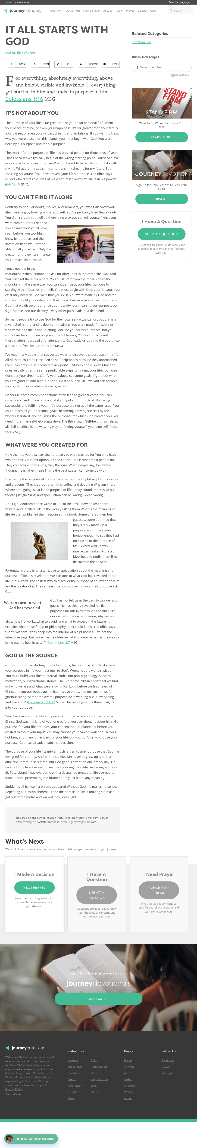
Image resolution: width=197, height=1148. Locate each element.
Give (153, 10)
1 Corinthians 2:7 (57, 642)
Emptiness (74, 1092)
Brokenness (75, 1067)
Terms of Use (13, 1094)
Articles (128, 1073)
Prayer (130, 10)
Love (94, 1086)
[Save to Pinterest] (64, 64)
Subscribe (162, 199)
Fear (71, 1098)
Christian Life (141, 42)
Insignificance (99, 1079)
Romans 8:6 (45, 346)
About (128, 1098)
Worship (129, 1092)
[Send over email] (110, 64)
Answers (129, 1067)
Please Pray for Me (158, 890)
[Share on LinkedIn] (87, 64)
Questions (56, 10)
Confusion (74, 1073)
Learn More (161, 137)
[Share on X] (40, 64)
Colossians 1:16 (24, 98)
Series (128, 1079)
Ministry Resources (17, 2)
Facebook (167, 1060)
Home (128, 1060)
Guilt (94, 1060)
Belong (142, 10)
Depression (75, 1086)
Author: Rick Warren (20, 52)
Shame (95, 1092)
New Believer (91, 10)
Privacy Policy (14, 1089)
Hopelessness (99, 1067)
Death (72, 1079)
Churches (130, 1086)
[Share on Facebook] (17, 64)
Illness (94, 1073)
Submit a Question (161, 234)
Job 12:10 (13, 184)
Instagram (167, 1073)
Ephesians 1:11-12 (41, 702)
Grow (119, 10)
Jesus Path (73, 10)
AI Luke (107, 10)
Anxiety (73, 1060)
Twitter (165, 1067)
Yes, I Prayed (34, 887)
